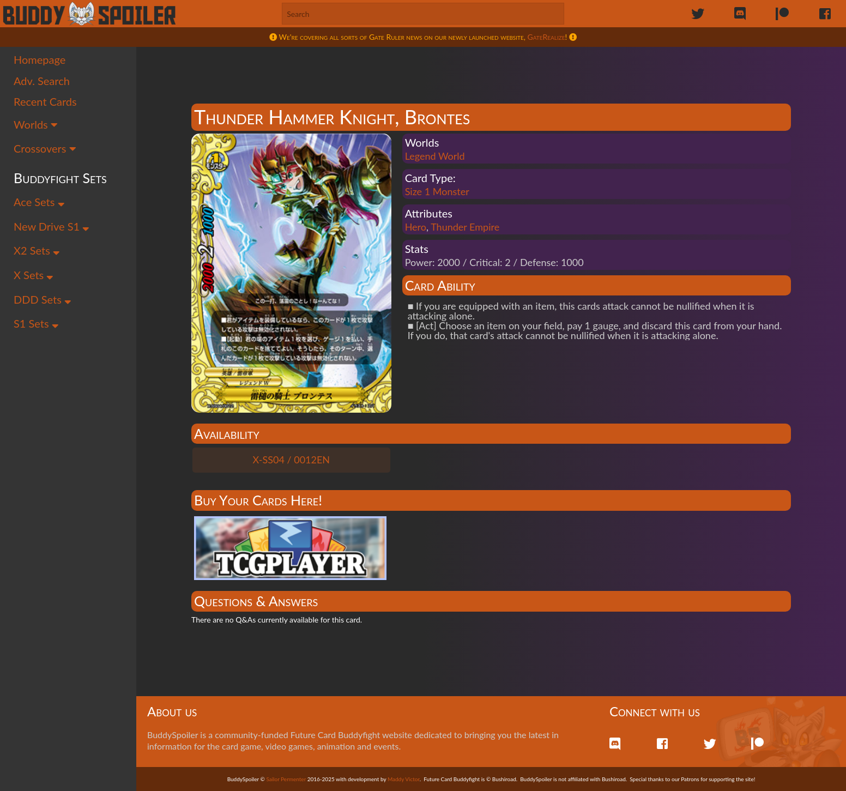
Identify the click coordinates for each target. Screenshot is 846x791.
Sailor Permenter (286, 779)
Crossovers (45, 148)
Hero (415, 227)
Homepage (39, 59)
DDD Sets (42, 299)
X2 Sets (37, 250)
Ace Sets (39, 201)
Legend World (435, 156)
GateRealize (546, 36)
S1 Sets (36, 323)
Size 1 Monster (437, 191)
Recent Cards (45, 101)
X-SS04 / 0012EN (291, 460)
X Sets (33, 274)
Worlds (36, 124)
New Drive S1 (51, 226)
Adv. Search (42, 80)
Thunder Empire (465, 227)
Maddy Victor (404, 779)
